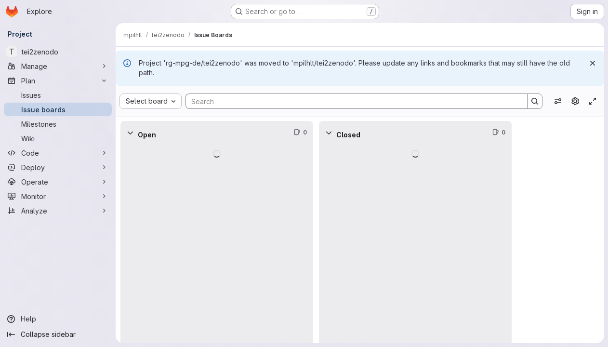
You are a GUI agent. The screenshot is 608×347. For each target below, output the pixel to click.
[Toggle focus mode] (592, 101)
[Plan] (58, 80)
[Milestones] (58, 124)
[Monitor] (58, 196)
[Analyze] (58, 210)
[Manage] (58, 66)
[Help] (58, 319)
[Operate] (58, 181)
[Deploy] (58, 167)
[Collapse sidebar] (58, 334)
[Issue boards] (58, 109)
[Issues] (58, 95)
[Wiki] (58, 138)
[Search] (351, 101)
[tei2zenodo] (58, 51)
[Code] (58, 153)
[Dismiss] (592, 63)
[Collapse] (130, 132)
